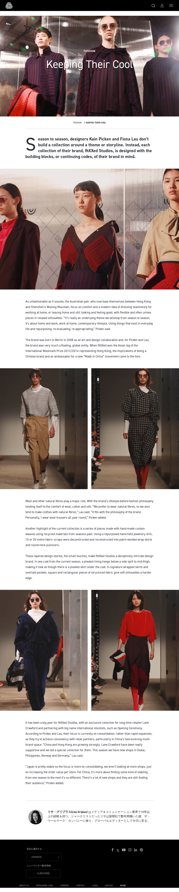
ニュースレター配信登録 (39, 865)
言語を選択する (34, 849)
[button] (153, 5)
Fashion (77, 122)
